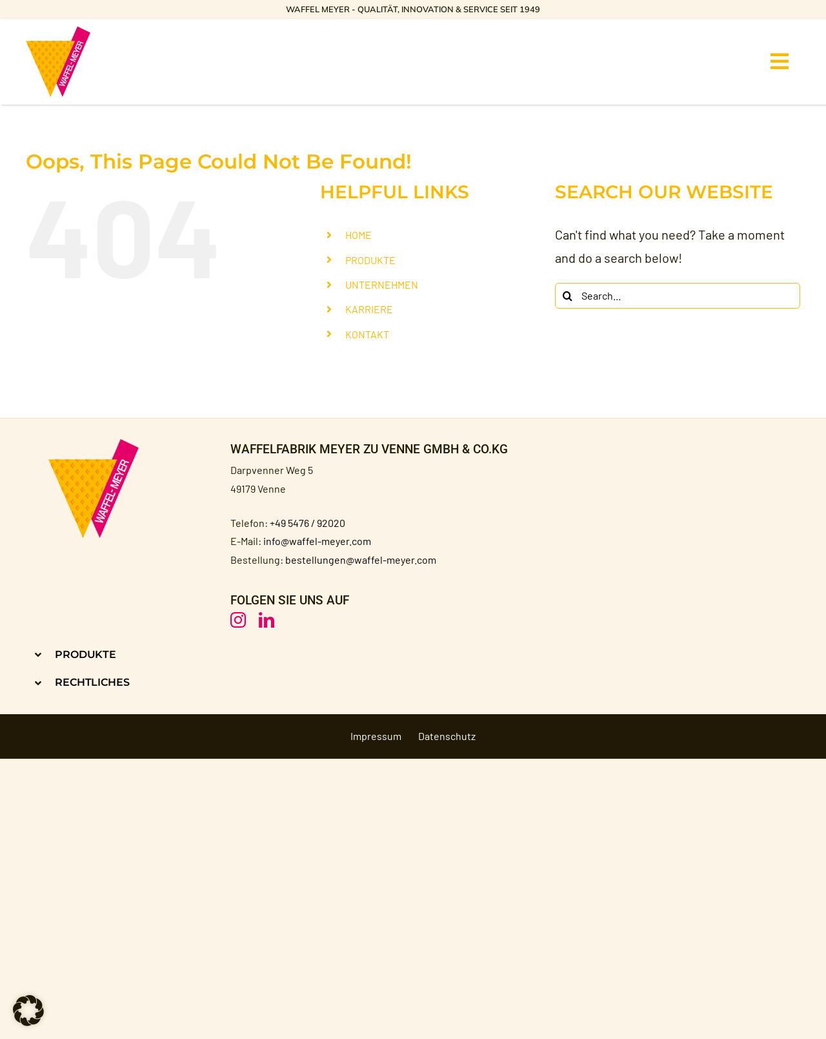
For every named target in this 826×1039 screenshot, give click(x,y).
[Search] (568, 296)
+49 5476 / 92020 (307, 523)
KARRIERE (369, 309)
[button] (215, 654)
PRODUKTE (370, 260)
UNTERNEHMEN (381, 284)
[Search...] (677, 296)
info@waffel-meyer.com (317, 541)
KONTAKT (367, 334)
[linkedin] (266, 620)
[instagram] (238, 620)
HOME (358, 235)
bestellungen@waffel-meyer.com (360, 559)
